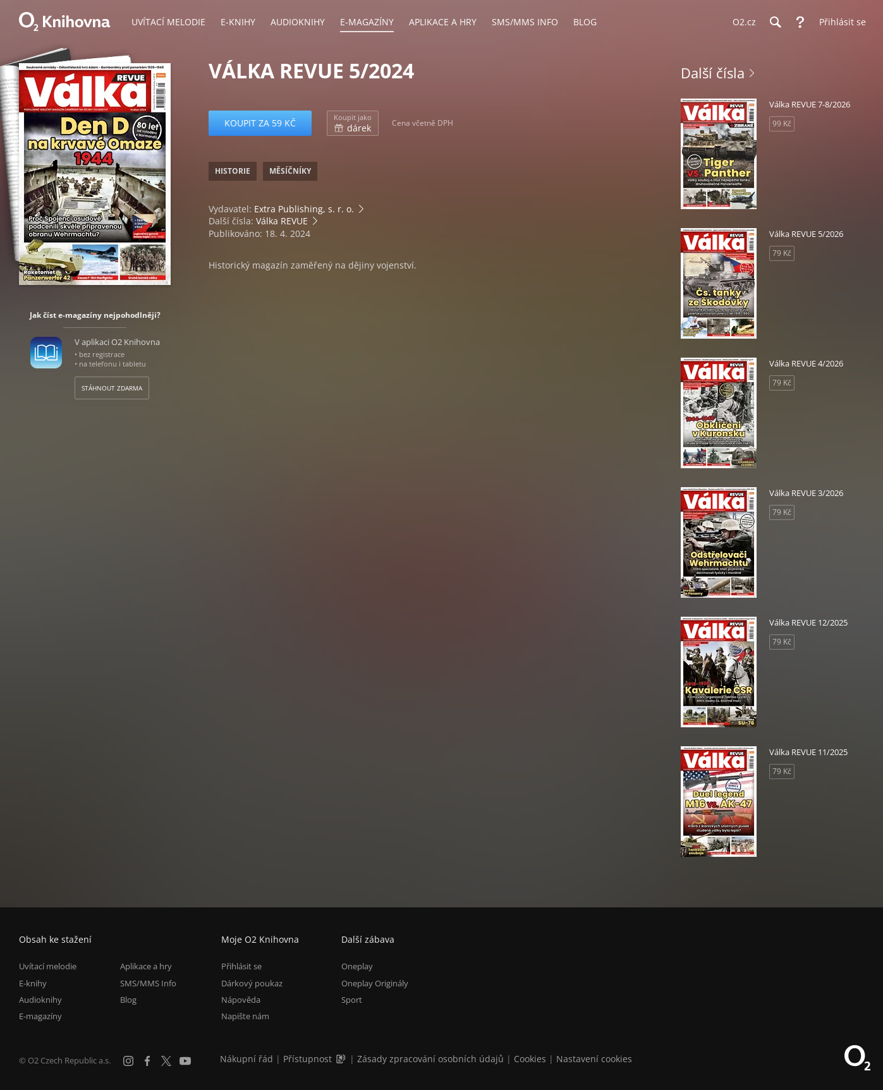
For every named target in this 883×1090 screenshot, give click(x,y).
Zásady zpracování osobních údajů (430, 1059)
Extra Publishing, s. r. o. (304, 209)
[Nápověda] (800, 22)
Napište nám (245, 1016)
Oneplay (357, 966)
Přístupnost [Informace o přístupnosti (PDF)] (307, 1059)
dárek (353, 123)
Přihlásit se (241, 966)
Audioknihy (40, 999)
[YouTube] (185, 1060)
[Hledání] (775, 22)
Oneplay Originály (374, 983)
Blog (128, 999)
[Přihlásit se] (839, 22)
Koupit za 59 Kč (260, 123)
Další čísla (713, 72)
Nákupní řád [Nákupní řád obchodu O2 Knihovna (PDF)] (246, 1059)
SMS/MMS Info (148, 983)
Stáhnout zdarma (112, 388)
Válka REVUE (282, 221)
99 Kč (781, 123)
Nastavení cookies (594, 1059)
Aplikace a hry (146, 966)
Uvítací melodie (47, 966)
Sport (351, 999)
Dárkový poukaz (252, 983)
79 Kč (781, 253)
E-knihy (33, 983)
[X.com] (166, 1060)
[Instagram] (128, 1060)
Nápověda (240, 999)
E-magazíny (40, 1016)
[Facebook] (147, 1060)
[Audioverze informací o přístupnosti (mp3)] (342, 1058)
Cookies (530, 1059)
